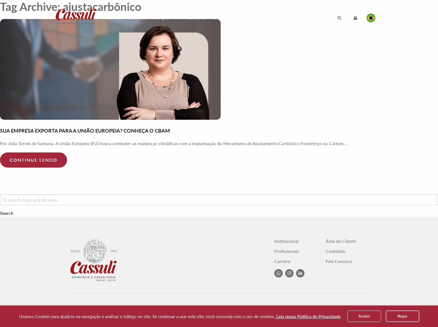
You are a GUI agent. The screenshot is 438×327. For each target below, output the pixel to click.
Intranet (313, 17)
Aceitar (364, 316)
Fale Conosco (282, 17)
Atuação (161, 17)
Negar (402, 316)
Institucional (130, 17)
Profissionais (191, 17)
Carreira (222, 17)
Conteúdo (249, 17)
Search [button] (6, 213)
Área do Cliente (341, 241)
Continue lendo (33, 160)
